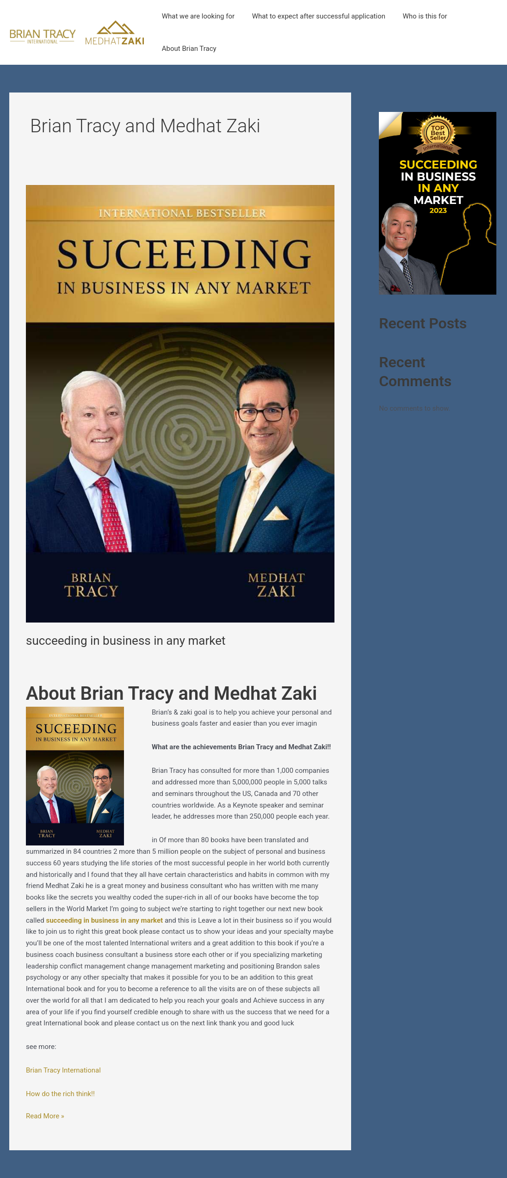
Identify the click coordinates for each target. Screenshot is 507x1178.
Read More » (45, 1115)
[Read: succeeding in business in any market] (180, 403)
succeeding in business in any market (126, 641)
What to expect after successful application (313, 16)
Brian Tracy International (63, 1070)
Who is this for (416, 16)
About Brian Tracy (187, 48)
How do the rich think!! (60, 1094)
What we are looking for (196, 16)
